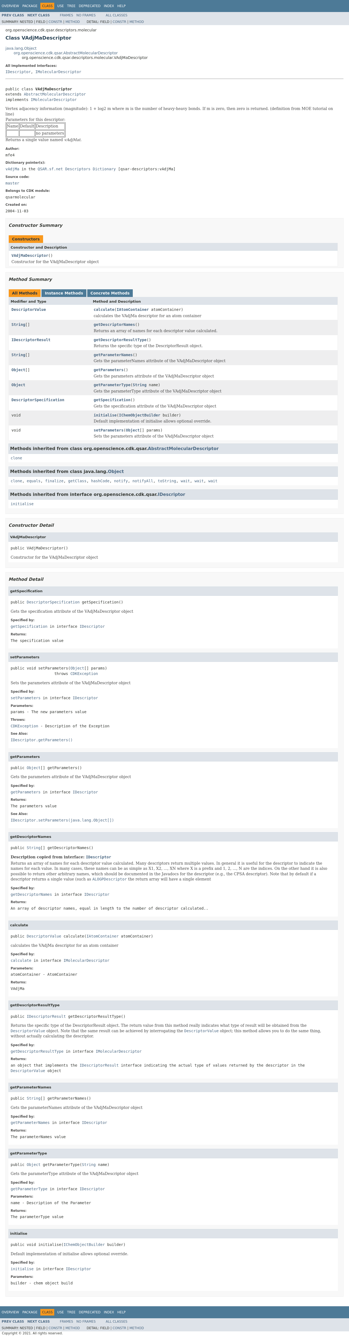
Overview (10, 6)
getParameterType (112, 385)
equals (34, 481)
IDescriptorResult (30, 340)
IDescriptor (18, 72)
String (18, 324)
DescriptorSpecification (37, 400)
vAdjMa (12, 169)
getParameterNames (113, 355)
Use (60, 6)
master (12, 183)
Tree (71, 6)
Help (121, 6)
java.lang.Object (21, 48)
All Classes (116, 15)
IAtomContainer (133, 309)
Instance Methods (64, 293)
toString (167, 481)
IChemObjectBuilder (139, 415)
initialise (105, 415)
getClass (77, 481)
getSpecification (112, 400)
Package (29, 6)
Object (18, 370)
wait (185, 481)
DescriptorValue (28, 309)
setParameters (109, 430)
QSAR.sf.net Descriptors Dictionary (77, 169)
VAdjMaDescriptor (29, 255)
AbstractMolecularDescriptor (55, 94)
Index (109, 6)
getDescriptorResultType (120, 340)
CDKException (84, 673)
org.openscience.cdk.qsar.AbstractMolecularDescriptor (66, 53)
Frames (66, 15)
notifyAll (143, 481)
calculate (104, 309)
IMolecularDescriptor (58, 72)
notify (121, 481)
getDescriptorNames (114, 324)
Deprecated (90, 6)
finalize (54, 481)
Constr (55, 22)
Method (72, 22)
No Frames (86, 15)
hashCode (100, 481)
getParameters (109, 370)
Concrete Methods (110, 293)
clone (16, 458)
